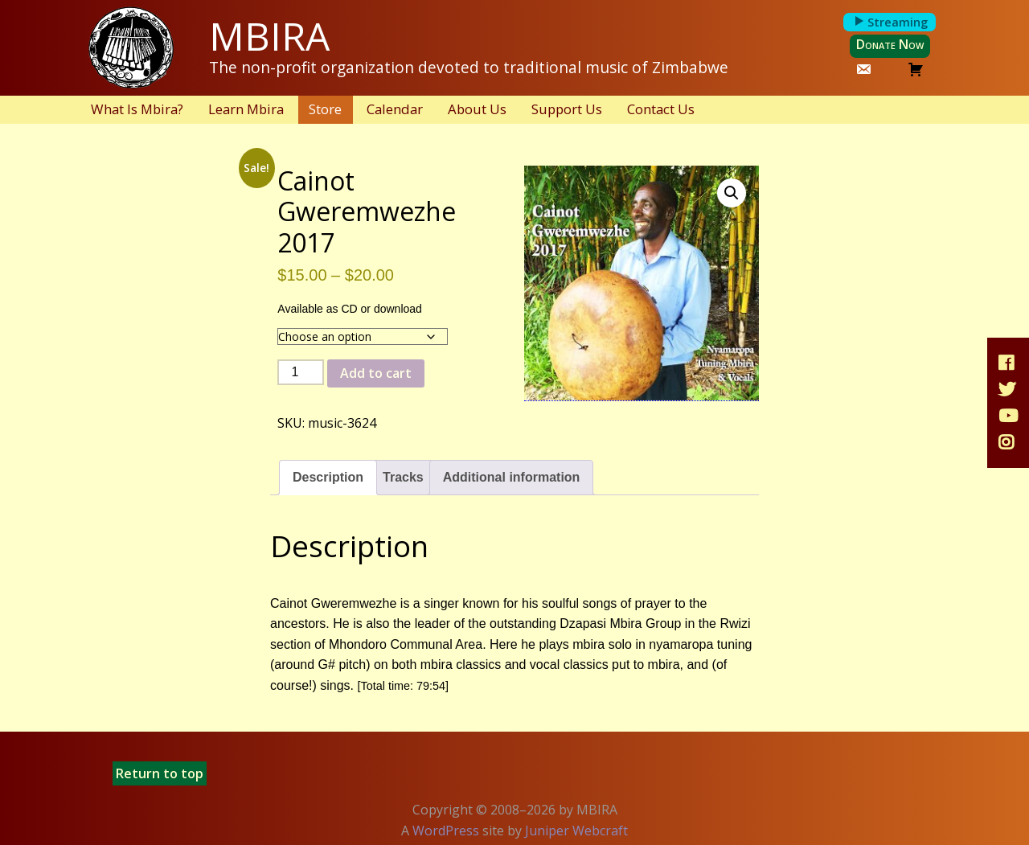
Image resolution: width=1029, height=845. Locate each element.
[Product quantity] (300, 372)
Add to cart (376, 373)
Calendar (395, 109)
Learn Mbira (246, 109)
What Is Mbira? (137, 109)
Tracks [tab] (403, 477)
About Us (477, 109)
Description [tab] (328, 477)
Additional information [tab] (511, 477)
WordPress (445, 830)
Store (325, 109)
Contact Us (661, 109)
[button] (731, 192)
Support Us (566, 109)
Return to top (159, 773)
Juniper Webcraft (576, 830)
